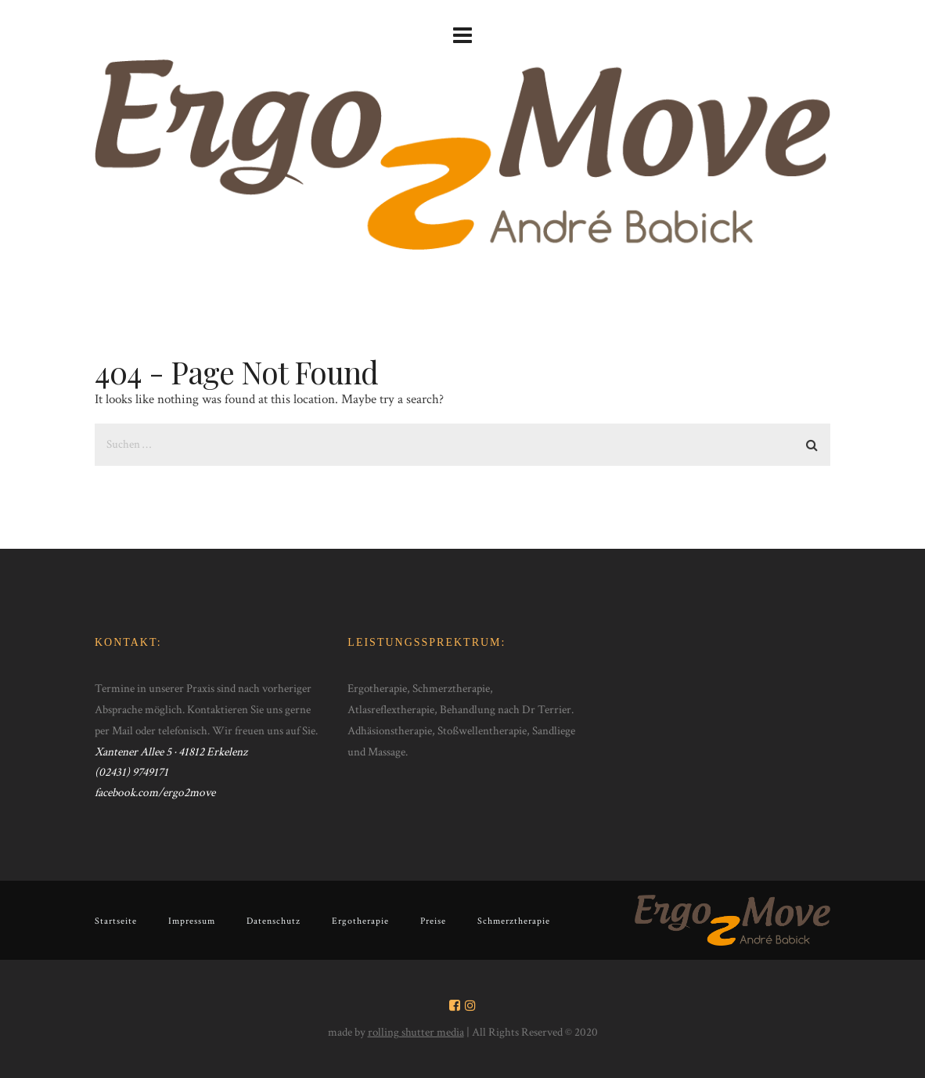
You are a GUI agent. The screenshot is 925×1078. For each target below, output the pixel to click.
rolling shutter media (416, 1032)
